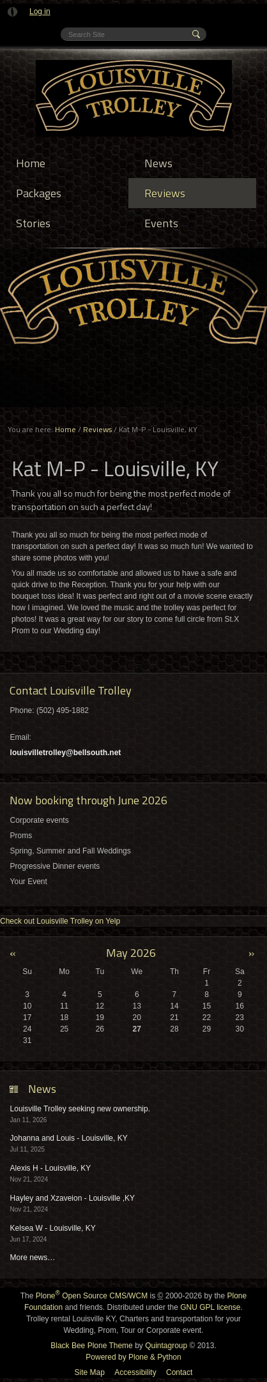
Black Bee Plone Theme (91, 1345)
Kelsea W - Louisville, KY (53, 1228)
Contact (179, 1372)
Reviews (164, 193)
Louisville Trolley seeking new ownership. (80, 1108)
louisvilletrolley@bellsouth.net (65, 752)
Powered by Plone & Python (133, 1357)
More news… (33, 1257)
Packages (38, 193)
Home (30, 163)
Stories (33, 223)
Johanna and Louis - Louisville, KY (69, 1138)
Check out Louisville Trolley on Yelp (60, 921)
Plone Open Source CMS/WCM (92, 1295)
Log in (39, 11)
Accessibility (135, 1372)
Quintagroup (166, 1345)
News (158, 163)
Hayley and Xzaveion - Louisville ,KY (72, 1198)
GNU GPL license (210, 1307)
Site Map (90, 1372)
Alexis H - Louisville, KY (50, 1168)
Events (161, 223)
